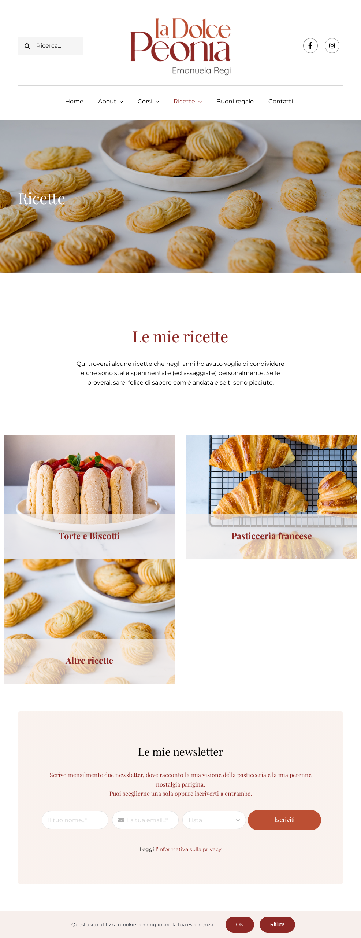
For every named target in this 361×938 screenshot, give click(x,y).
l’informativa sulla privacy (189, 849)
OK (239, 924)
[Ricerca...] (50, 46)
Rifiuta (277, 924)
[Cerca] (27, 46)
